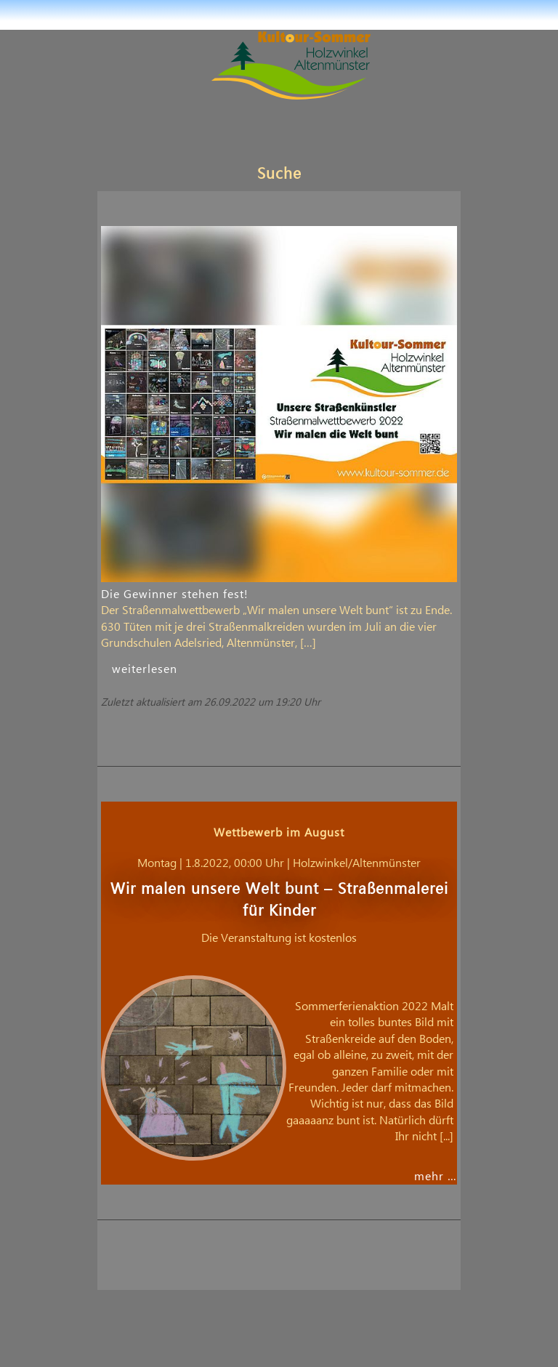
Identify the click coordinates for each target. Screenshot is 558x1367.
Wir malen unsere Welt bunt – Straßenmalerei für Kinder (279, 900)
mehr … (435, 1177)
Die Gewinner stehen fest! (174, 594)
